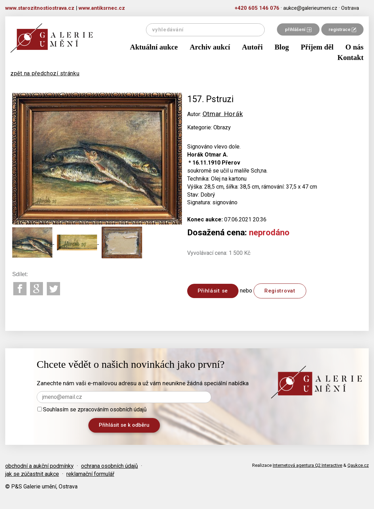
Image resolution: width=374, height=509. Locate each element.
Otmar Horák (223, 114)
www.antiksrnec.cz (102, 8)
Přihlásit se (213, 291)
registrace (342, 29)
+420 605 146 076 (257, 8)
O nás (354, 47)
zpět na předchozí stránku (45, 73)
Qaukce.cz (358, 465)
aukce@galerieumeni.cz (310, 8)
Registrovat (279, 291)
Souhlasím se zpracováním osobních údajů (92, 409)
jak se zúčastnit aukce (32, 474)
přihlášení (298, 29)
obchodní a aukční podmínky (39, 466)
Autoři (252, 47)
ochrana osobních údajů (109, 466)
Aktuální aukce (154, 47)
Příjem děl (317, 47)
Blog (281, 47)
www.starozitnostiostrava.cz (39, 8)
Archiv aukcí (210, 47)
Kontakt (350, 57)
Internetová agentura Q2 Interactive (307, 465)
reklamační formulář (90, 474)
